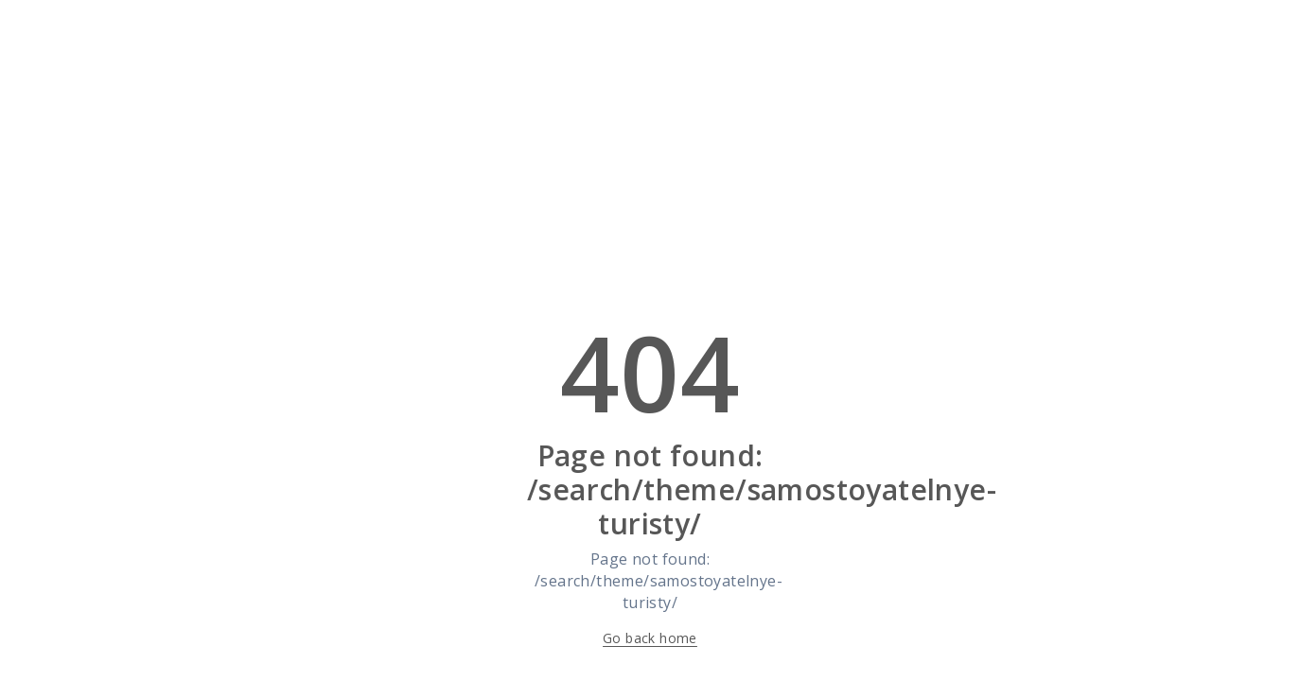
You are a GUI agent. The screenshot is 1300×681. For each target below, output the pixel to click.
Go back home (650, 638)
